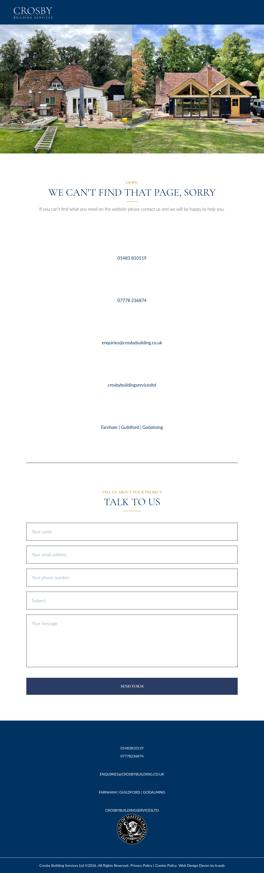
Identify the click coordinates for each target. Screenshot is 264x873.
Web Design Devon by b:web (202, 865)
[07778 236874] (132, 284)
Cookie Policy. (166, 865)
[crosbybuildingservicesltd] (132, 368)
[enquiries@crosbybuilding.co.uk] (132, 326)
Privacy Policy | (142, 865)
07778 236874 (132, 300)
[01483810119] (132, 736)
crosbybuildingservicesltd (132, 385)
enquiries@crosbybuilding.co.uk (132, 342)
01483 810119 (132, 258)
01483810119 (131, 748)
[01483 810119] (132, 241)
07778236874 (131, 756)
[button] (249, 12)
